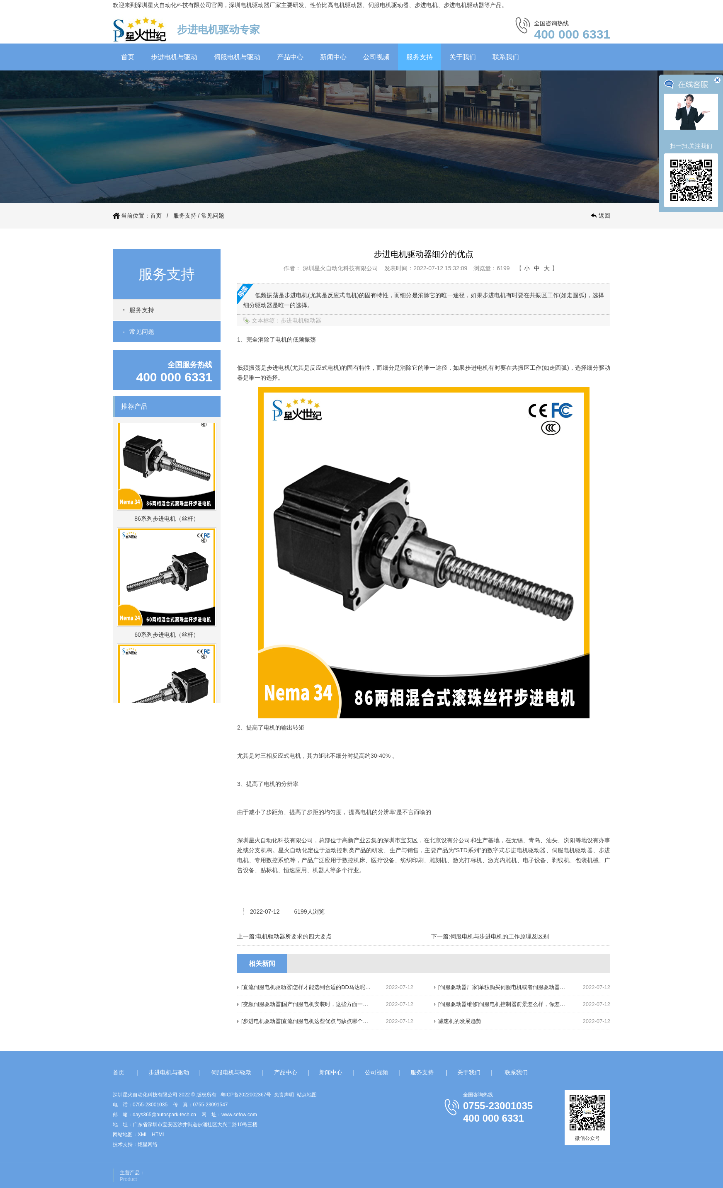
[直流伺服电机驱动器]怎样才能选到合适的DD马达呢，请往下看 (316, 987)
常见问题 (212, 215)
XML (143, 1134)
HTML (158, 1134)
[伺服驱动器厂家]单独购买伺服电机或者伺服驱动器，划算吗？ (512, 987)
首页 (127, 57)
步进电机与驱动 (174, 57)
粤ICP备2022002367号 (246, 1095)
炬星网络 (148, 1144)
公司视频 (376, 57)
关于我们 (462, 57)
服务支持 (419, 57)
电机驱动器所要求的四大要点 (294, 936)
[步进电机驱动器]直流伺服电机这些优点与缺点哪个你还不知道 (315, 1021)
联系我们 (506, 57)
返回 (604, 215)
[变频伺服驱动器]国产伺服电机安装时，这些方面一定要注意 (312, 1004)
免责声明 (284, 1095)
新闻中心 (333, 57)
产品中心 (290, 57)
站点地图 (307, 1095)
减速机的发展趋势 (459, 1021)
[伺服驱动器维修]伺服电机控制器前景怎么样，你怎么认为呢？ (512, 1004)
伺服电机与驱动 (237, 57)
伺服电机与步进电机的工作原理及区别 (499, 936)
